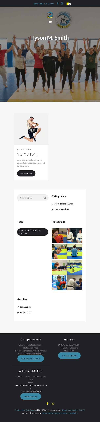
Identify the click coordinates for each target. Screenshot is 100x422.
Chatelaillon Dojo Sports (25, 406)
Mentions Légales (70, 406)
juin (24, 307)
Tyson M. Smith (24, 149)
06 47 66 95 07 (35, 388)
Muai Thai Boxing (27, 154)
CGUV (81, 406)
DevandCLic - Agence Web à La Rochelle (60, 409)
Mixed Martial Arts (63, 204)
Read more (26, 173)
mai (24, 312)
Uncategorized (61, 209)
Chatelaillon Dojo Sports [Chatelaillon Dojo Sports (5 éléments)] (29, 232)
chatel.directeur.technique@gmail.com (30, 385)
